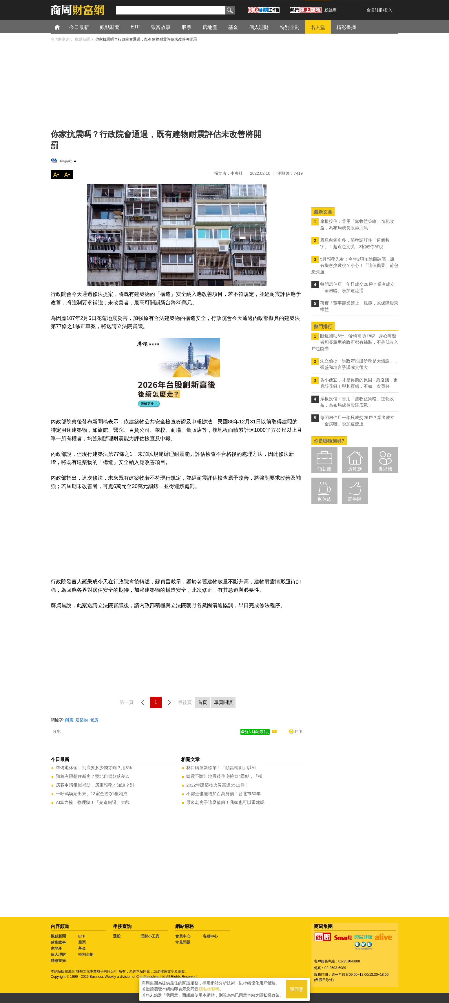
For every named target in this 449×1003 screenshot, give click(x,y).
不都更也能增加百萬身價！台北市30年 (223, 793)
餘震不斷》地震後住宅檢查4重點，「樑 (224, 776)
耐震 (69, 720)
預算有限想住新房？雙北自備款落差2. (92, 776)
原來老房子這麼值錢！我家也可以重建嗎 (225, 802)
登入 (388, 10)
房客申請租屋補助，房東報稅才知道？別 (95, 784)
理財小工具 (149, 936)
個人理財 (58, 954)
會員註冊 (375, 10)
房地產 (56, 948)
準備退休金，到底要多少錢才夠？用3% (94, 767)
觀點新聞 (58, 936)
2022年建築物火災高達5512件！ (217, 784)
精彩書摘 (58, 960)
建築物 (82, 720)
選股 (117, 936)
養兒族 (385, 468)
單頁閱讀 (223, 702)
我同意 (297, 988)
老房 (94, 720)
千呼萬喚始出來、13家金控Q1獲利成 (91, 793)
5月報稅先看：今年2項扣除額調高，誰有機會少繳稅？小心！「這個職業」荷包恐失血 (354, 265)
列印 (298, 731)
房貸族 (355, 468)
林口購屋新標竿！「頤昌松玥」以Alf (221, 767)
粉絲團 (330, 10)
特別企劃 (85, 954)
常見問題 (182, 942)
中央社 (66, 161)
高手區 (355, 499)
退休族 (324, 499)
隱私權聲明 (209, 988)
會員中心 (182, 936)
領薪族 (324, 468)
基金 (82, 948)
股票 (82, 942)
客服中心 (210, 936)
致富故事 (58, 942)
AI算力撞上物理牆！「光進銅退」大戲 (92, 802)
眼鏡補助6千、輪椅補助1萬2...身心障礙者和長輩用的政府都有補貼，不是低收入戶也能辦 (354, 342)
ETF (81, 936)
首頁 (63, 26)
